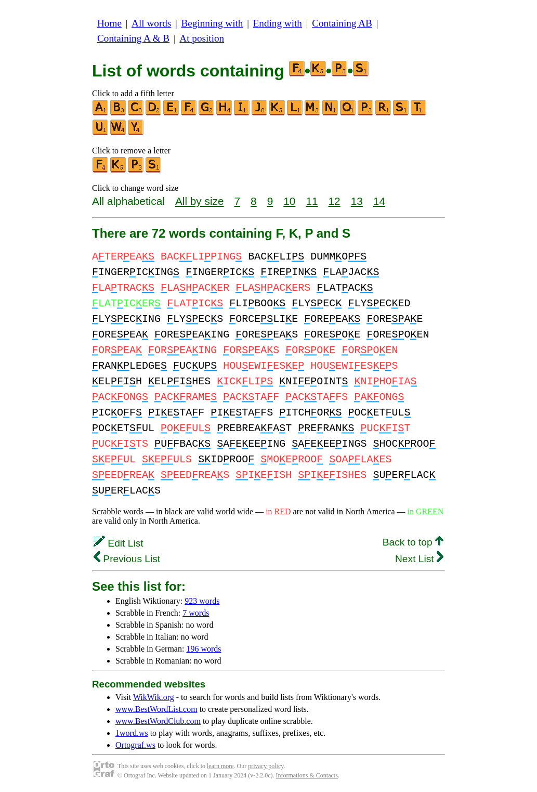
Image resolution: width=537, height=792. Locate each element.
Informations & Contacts (307, 775)
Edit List (118, 543)
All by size (199, 201)
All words (151, 23)
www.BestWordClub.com (158, 721)
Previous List (127, 558)
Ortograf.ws (135, 745)
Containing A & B (133, 38)
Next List (419, 558)
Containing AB (342, 23)
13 (357, 201)
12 (334, 201)
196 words (203, 648)
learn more (220, 766)
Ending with (277, 23)
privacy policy (265, 766)
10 (289, 201)
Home (109, 23)
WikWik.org (153, 697)
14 (379, 201)
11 (312, 201)
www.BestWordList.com (156, 709)
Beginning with (212, 23)
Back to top (413, 542)
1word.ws (131, 733)
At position (201, 38)
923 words (202, 600)
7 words (195, 612)
